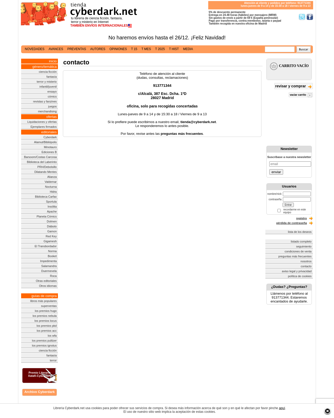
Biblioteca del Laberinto (42, 161)
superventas (49, 305)
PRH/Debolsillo (47, 166)
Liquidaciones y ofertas (42, 121)
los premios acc (47, 330)
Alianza (52, 176)
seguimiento (304, 246)
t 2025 (160, 49)
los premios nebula (45, 315)
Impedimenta (48, 261)
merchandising (47, 111)
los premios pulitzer (44, 340)
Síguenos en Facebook (310, 17)
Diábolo (52, 226)
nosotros (306, 261)
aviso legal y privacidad (297, 271)
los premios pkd (47, 325)
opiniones (118, 49)
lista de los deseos (300, 231)
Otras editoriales (46, 280)
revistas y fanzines (45, 101)
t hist (174, 49)
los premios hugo (46, 310)
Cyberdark (50, 137)
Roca (53, 275)
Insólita (52, 206)
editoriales (49, 132)
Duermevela (49, 270)
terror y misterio (47, 81)
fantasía (51, 76)
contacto (306, 266)
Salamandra (49, 266)
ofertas (51, 117)
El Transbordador (46, 246)
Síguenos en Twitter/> (302, 17)
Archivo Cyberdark (39, 392)
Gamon (52, 231)
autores (97, 49)
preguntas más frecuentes (295, 256)
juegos (52, 106)
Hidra (53, 191)
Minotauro (50, 147)
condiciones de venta (298, 251)
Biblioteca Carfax (46, 196)
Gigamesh (50, 241)
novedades (34, 49)
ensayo (52, 91)
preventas (76, 49)
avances (56, 49)
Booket (52, 256)
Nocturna (51, 186)
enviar (276, 172)
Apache (52, 211)
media (188, 49)
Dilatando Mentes (45, 171)
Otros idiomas (48, 285)
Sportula (51, 201)
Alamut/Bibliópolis (45, 142)
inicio (53, 61)
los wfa (52, 335)
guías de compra (44, 296)
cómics (52, 96)
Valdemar (51, 181)
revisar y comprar (293, 86)
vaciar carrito (301, 95)
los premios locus (45, 320)
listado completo (301, 241)
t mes (146, 49)
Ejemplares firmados (44, 126)
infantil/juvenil (48, 86)
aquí (282, 408)
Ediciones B (49, 152)
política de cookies (300, 276)
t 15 (134, 49)
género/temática (44, 67)
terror (53, 360)
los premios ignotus (44, 345)
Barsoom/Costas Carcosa (40, 157)
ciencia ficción (48, 71)
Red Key (51, 236)
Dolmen (52, 221)
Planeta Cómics (47, 216)
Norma (52, 251)
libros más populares (43, 300)
